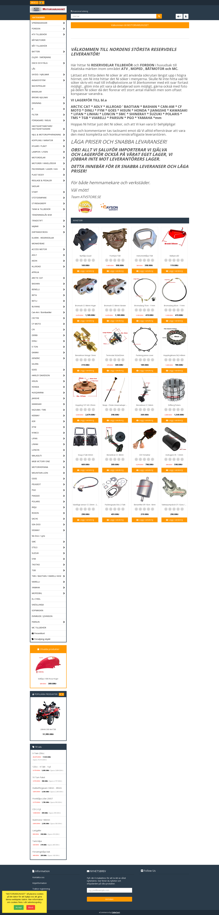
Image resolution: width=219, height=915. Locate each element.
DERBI (48, 335)
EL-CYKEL (36, 599)
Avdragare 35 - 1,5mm (174, 455)
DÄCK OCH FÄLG (48, 63)
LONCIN (48, 450)
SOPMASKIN (37, 610)
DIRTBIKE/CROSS (48, 232)
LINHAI (48, 444)
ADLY (48, 255)
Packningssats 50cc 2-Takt (115, 505)
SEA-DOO (48, 524)
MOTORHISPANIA (48, 467)
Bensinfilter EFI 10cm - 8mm (145, 505)
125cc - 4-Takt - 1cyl (41, 766)
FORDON (48, 28)
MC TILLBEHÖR (39, 627)
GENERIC (48, 358)
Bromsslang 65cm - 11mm (174, 305)
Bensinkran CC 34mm (144, 405)
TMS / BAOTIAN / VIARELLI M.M (48, 576)
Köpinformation (39, 883)
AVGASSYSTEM (48, 80)
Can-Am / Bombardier (48, 312)
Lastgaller (36, 830)
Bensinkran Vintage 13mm (85, 355)
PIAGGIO (48, 495)
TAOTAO (48, 564)
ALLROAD (48, 266)
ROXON (48, 513)
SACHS (48, 518)
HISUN (48, 381)
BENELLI (48, 289)
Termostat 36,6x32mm (115, 355)
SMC (48, 541)
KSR (48, 421)
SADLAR (35, 186)
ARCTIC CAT (48, 278)
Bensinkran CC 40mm (115, 455)
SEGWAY (48, 530)
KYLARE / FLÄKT (48, 146)
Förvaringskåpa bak (41, 851)
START (48, 192)
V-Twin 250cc (38, 753)
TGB (48, 570)
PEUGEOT (48, 484)
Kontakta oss (38, 877)
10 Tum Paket (38, 777)
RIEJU (48, 507)
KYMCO (48, 432)
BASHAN (48, 283)
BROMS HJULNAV (48, 97)
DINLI (48, 341)
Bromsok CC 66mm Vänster (115, 305)
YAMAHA (48, 587)
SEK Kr (34, 2)
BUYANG (48, 306)
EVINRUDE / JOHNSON (42, 616)
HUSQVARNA (48, 392)
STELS (48, 547)
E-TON (48, 346)
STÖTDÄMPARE (48, 197)
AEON (48, 260)
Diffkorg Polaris (174, 405)
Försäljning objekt (41, 639)
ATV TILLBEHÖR (48, 34)
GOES (48, 369)
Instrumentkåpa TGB (145, 256)
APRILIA (35, 272)
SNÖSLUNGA (38, 604)
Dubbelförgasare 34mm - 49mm (47, 788)
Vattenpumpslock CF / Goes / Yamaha (175, 505)
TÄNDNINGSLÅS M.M (42, 215)
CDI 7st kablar (144, 455)
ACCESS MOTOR (48, 249)
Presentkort (38, 633)
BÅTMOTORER (38, 40)
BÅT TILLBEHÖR (39, 45)
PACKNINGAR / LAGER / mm (48, 169)
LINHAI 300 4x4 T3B (48, 729)
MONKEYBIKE (38, 243)
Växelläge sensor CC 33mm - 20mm (86, 505)
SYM (48, 558)
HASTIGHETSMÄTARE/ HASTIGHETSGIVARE (48, 127)
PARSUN (48, 622)
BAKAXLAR (37, 91)
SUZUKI (48, 553)
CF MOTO (48, 323)
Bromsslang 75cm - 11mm (144, 305)
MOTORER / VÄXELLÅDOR (48, 163)
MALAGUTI (48, 455)
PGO (48, 490)
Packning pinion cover (144, 355)
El (48, 109)
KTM (48, 427)
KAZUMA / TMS (48, 409)
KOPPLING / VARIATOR (48, 140)
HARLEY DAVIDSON (48, 375)
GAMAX (48, 352)
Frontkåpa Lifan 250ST (42, 798)
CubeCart (116, 912)
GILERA (35, 364)
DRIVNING (48, 103)
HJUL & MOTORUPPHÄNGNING (48, 134)
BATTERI (48, 51)
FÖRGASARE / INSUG (48, 120)
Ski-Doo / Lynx (38, 536)
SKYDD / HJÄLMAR (48, 74)
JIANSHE (48, 398)
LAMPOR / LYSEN (48, 151)
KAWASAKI (48, 404)
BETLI (48, 301)
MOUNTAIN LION (48, 472)
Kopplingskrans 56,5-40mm (174, 355)
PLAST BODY (48, 174)
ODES (48, 478)
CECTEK (48, 318)
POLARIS (48, 501)
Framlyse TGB (115, 256)
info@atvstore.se (119, 82)
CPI (48, 329)
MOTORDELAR (48, 157)
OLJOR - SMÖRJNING (41, 57)
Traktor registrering (41, 888)
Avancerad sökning (79, 11)
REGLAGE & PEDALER (48, 180)
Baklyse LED (174, 256)
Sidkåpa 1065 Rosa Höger (48, 679)
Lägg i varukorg (85, 271)
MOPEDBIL (48, 593)
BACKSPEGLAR (38, 86)
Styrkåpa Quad (85, 256)
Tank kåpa (37, 841)
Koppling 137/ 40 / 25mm (85, 405)
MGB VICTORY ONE (48, 461)
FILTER (48, 114)
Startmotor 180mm (41, 820)
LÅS (33, 68)
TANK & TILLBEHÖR (48, 209)
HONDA (48, 386)
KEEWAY (48, 415)
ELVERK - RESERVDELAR (43, 237)
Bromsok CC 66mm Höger (85, 305)
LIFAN (48, 438)
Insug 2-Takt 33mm (85, 455)
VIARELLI (48, 581)
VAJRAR (48, 226)
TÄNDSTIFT (48, 220)
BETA (48, 295)
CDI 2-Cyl (36, 809)
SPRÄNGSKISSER (48, 23)
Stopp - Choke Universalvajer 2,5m (115, 405)
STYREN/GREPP (48, 203)
